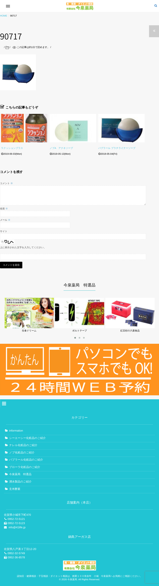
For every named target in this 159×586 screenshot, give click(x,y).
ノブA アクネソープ (61, 148)
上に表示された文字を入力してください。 (23, 247)
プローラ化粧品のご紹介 (24, 466)
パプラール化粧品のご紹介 (26, 458)
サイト (3, 231)
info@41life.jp (17, 526)
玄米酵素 (14, 487)
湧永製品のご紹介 (20, 480)
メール (5, 220)
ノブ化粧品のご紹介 (21, 451)
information (16, 429)
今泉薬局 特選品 (20, 473)
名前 (4, 208)
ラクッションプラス (12, 148)
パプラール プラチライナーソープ (116, 148)
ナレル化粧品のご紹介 (23, 444)
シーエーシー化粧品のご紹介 (27, 437)
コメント (6, 183)
